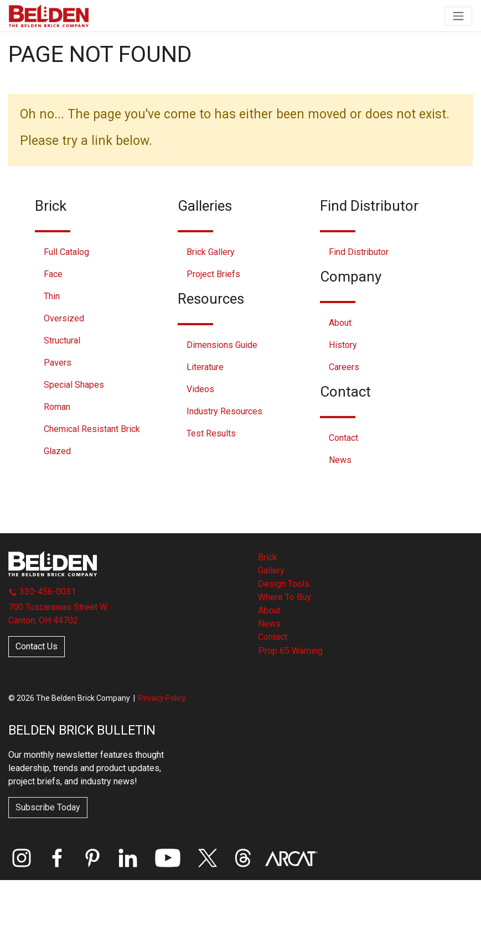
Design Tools (283, 584)
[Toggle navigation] (458, 16)
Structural (62, 340)
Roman (57, 407)
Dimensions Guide (222, 345)
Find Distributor (359, 252)
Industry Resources (224, 411)
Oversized (64, 318)
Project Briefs (213, 274)
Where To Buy (284, 597)
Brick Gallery (211, 252)
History (343, 345)
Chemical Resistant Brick (92, 429)
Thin (52, 296)
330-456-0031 (42, 591)
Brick (267, 557)
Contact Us (36, 646)
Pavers (57, 362)
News (340, 460)
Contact (343, 438)
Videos (200, 389)
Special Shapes (74, 384)
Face (53, 274)
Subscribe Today (47, 807)
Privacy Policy (162, 698)
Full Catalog (66, 252)
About (340, 323)
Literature (205, 367)
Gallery (271, 570)
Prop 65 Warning (290, 651)
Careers (344, 367)
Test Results (211, 433)
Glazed (57, 451)
